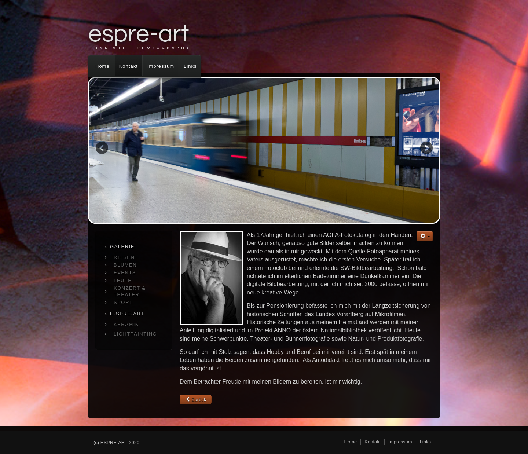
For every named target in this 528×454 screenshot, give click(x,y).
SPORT (123, 302)
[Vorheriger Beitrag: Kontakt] (196, 399)
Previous (102, 147)
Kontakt (128, 66)
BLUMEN (125, 265)
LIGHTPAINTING (135, 334)
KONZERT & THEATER (130, 291)
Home (102, 66)
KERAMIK (126, 324)
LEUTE (123, 280)
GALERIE (122, 246)
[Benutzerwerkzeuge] (425, 236)
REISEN (124, 257)
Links (190, 66)
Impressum (160, 66)
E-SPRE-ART (127, 313)
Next (426, 147)
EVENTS (125, 272)
